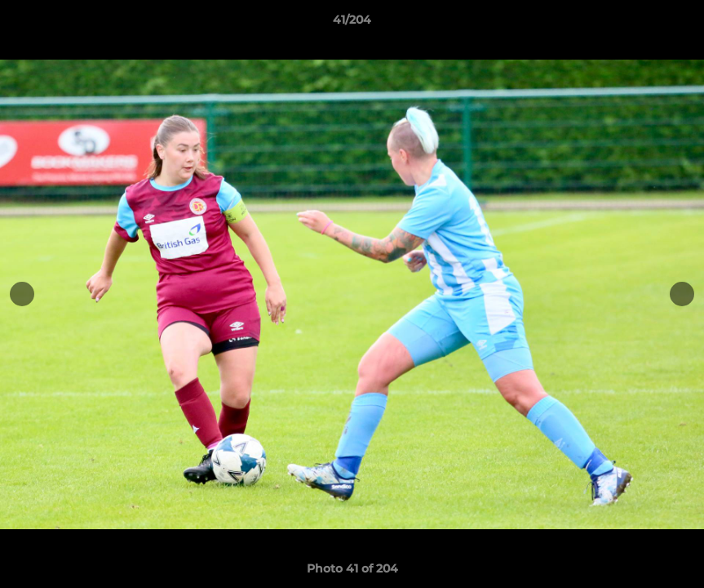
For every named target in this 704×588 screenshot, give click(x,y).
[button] (674, 23)
